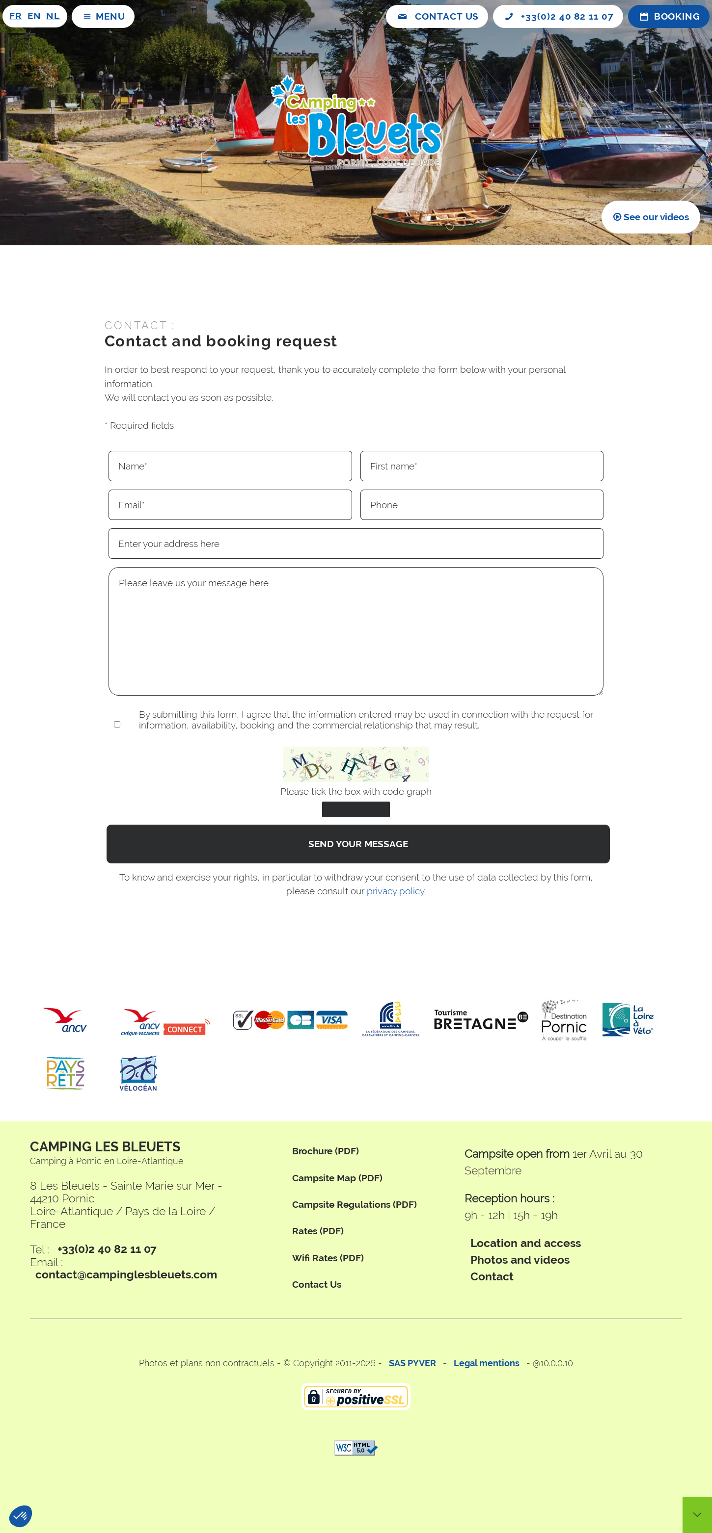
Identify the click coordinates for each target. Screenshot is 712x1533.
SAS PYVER (412, 1363)
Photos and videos (520, 1259)
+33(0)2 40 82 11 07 (107, 1249)
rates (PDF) (318, 1231)
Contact (492, 1277)
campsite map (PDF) (337, 1178)
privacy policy (395, 890)
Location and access (525, 1243)
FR (15, 16)
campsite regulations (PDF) (354, 1204)
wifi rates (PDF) (328, 1258)
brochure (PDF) (325, 1151)
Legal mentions (487, 1363)
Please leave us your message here (356, 631)
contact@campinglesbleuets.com (126, 1275)
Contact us (316, 1284)
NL (53, 16)
